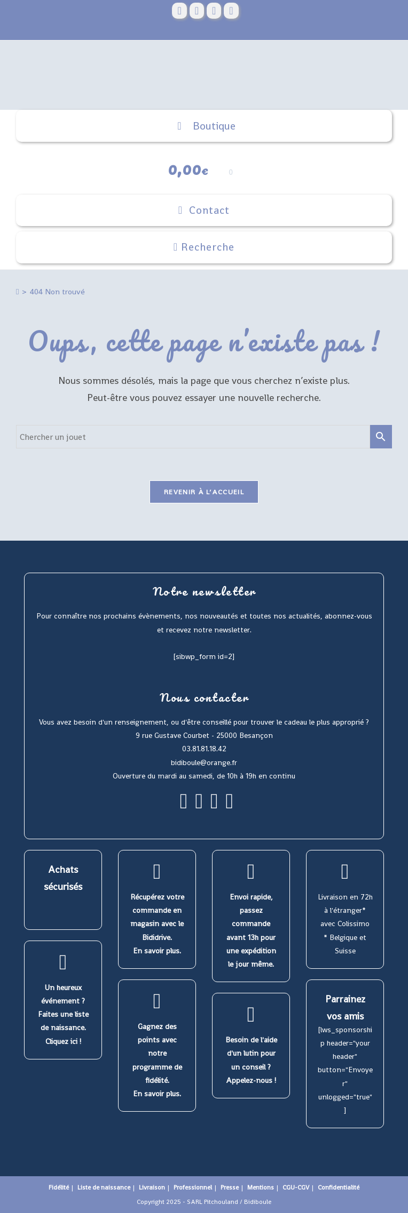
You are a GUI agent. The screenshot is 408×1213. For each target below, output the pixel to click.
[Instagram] (199, 805)
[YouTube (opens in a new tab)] (231, 11)
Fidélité (59, 1187)
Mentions (260, 1187)
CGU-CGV (296, 1187)
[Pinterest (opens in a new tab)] (197, 11)
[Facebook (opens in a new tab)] (179, 11)
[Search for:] (204, 247)
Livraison (152, 1187)
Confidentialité (338, 1187)
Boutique (204, 126)
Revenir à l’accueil (204, 491)
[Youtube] (230, 805)
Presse (230, 1187)
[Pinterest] (214, 805)
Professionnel (193, 1187)
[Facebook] (184, 805)
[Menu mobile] (204, 210)
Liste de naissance (103, 1187)
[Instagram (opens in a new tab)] (214, 11)
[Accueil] (17, 291)
